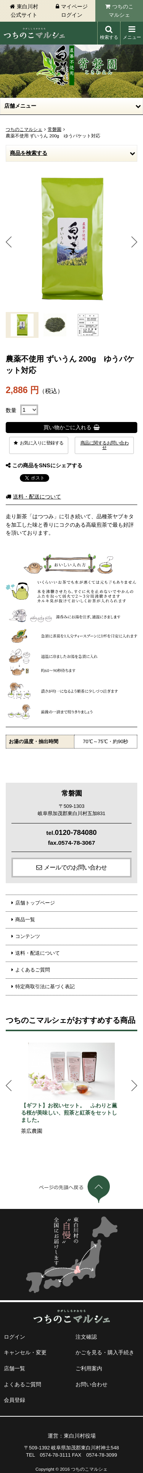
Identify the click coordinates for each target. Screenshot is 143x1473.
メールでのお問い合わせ (75, 867)
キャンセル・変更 (25, 1352)
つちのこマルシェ (121, 10)
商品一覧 (25, 919)
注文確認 (86, 1337)
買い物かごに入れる (67, 427)
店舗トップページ (35, 903)
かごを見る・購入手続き (105, 1352)
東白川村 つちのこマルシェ (34, 33)
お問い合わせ (92, 1384)
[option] (71, 1089)
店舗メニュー (20, 106)
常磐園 (54, 129)
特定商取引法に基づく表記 (45, 986)
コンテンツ (27, 936)
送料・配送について (37, 497)
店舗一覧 (14, 1368)
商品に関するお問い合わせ (104, 445)
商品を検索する (28, 153)
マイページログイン (74, 10)
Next (134, 242)
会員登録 (14, 1400)
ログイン (14, 1337)
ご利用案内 (89, 1368)
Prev (9, 242)
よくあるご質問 (32, 970)
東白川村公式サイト (24, 10)
